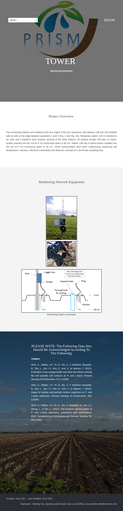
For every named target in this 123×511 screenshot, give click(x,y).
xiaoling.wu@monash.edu (58, 506)
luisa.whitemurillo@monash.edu (101, 506)
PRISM (109, 20)
